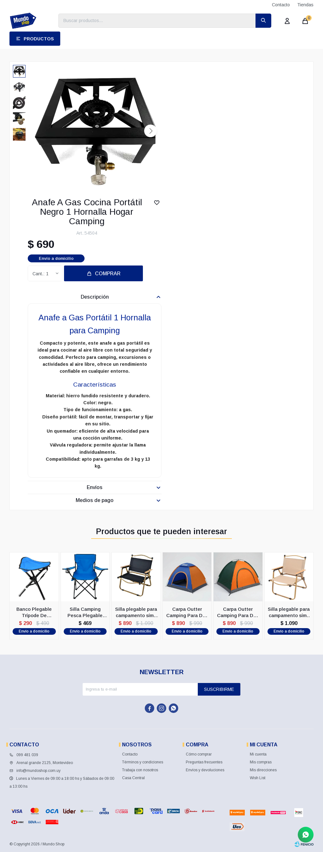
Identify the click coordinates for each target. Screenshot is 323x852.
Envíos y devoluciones (205, 770)
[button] (150, 131)
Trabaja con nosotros (140, 770)
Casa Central (133, 778)
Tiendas (305, 4)
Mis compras (261, 762)
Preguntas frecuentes (204, 762)
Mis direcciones (263, 770)
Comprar (107, 273)
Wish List (257, 778)
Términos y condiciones (142, 762)
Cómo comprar (199, 754)
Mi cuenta (258, 754)
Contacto (281, 4)
